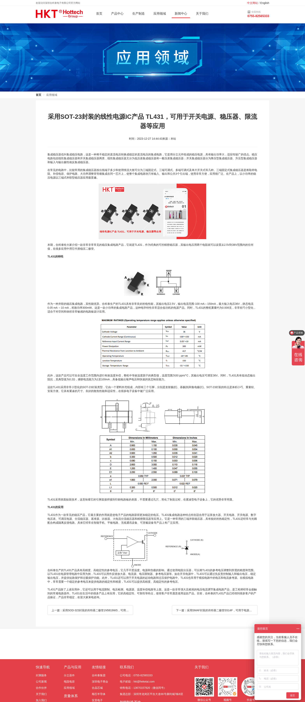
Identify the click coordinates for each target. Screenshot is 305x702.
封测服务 (41, 675)
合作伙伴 (41, 687)
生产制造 (138, 13)
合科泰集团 (98, 675)
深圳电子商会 (100, 681)
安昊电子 (97, 700)
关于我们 (202, 13)
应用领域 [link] (51, 94)
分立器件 (69, 675)
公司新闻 (41, 681)
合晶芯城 (97, 687)
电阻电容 (69, 681)
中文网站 (252, 2)
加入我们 (41, 700)
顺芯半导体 (98, 694)
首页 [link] (38, 94)
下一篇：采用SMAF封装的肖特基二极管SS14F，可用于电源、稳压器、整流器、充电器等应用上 (217, 610)
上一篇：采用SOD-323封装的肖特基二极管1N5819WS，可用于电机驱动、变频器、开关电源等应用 (92, 610)
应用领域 (69, 687)
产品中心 (117, 13)
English (264, 2)
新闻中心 (181, 13)
